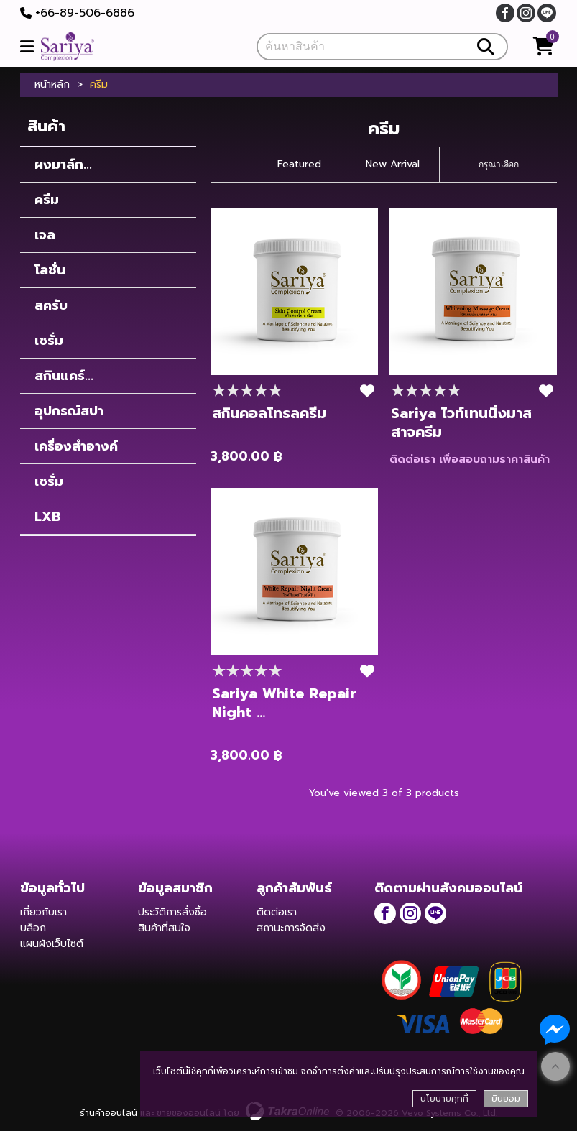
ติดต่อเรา (277, 912)
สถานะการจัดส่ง (291, 928)
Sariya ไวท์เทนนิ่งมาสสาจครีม (461, 422)
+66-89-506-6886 (84, 13)
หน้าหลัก (52, 85)
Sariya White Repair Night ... (284, 703)
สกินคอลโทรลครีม (269, 413)
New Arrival (393, 164)
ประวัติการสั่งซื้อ (172, 912)
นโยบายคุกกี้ (444, 1098)
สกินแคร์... (63, 376)
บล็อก (33, 928)
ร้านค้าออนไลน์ (108, 1113)
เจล (44, 235)
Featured (299, 164)
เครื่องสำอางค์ (76, 446)
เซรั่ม (48, 341)
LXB (47, 517)
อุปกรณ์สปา (68, 411)
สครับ (51, 305)
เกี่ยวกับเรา (43, 912)
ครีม (46, 200)
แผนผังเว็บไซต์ (51, 943)
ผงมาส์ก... (63, 164)
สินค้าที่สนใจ (164, 928)
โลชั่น (49, 270)
